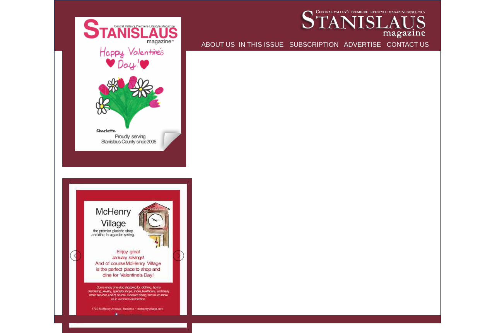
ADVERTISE (362, 44)
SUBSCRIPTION (312, 44)
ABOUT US (218, 44)
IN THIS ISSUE (261, 44)
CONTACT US (407, 44)
